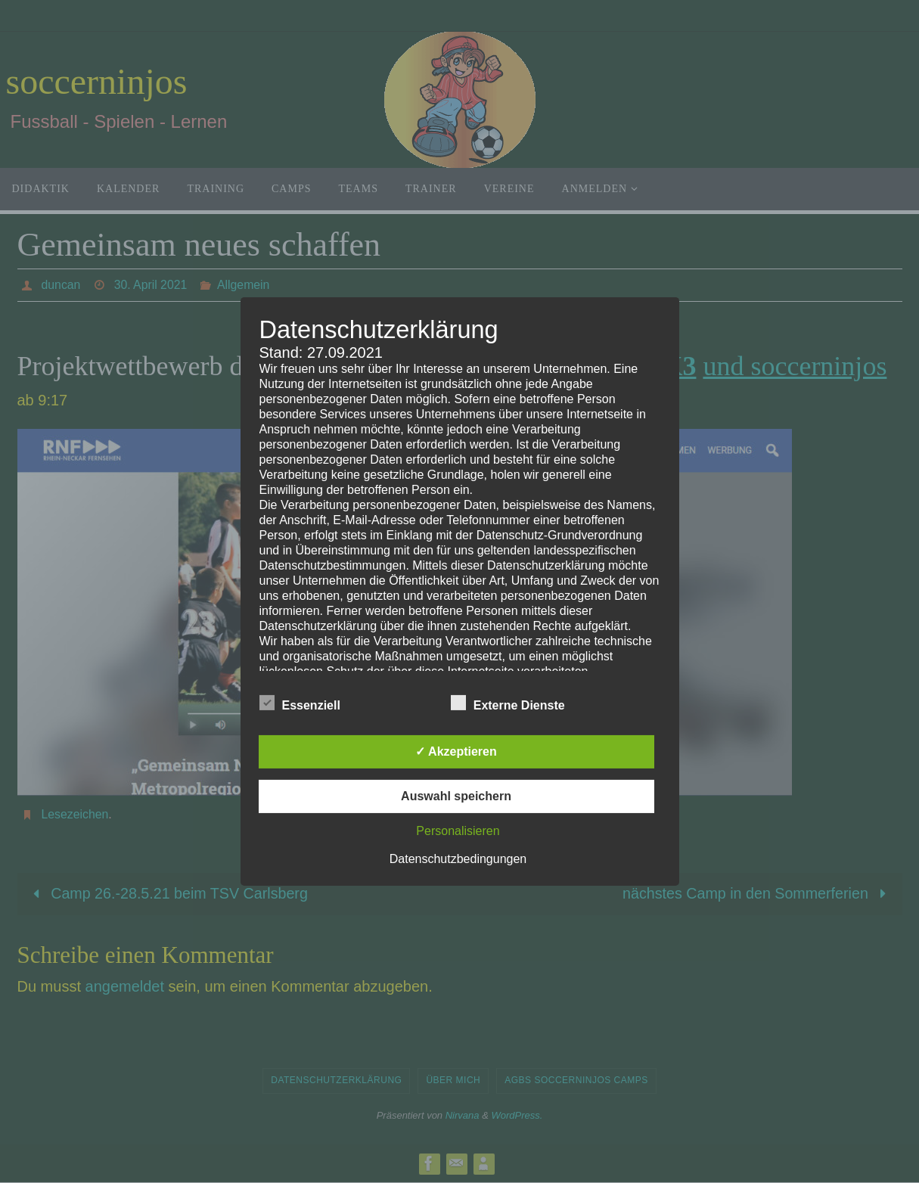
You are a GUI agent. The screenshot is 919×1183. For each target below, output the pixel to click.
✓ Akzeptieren (456, 751)
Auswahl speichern (456, 796)
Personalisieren (457, 830)
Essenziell (299, 703)
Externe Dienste (508, 703)
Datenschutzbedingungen (458, 858)
